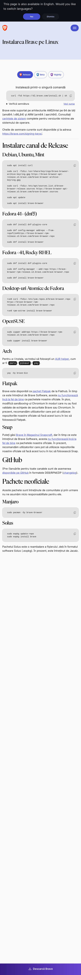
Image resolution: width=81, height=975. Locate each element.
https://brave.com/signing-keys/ (22, 133)
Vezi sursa (69, 103)
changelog (69, 472)
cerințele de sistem (14, 118)
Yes (31, 16)
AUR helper (62, 358)
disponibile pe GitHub (15, 472)
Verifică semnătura (19, 103)
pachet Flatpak (42, 391)
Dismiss (50, 16)
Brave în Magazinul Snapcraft (34, 434)
